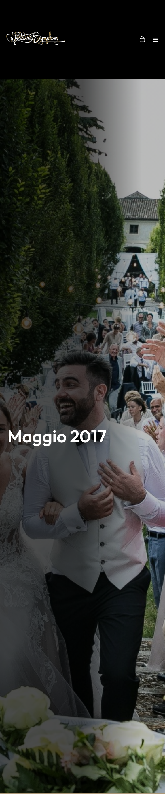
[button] (155, 39)
